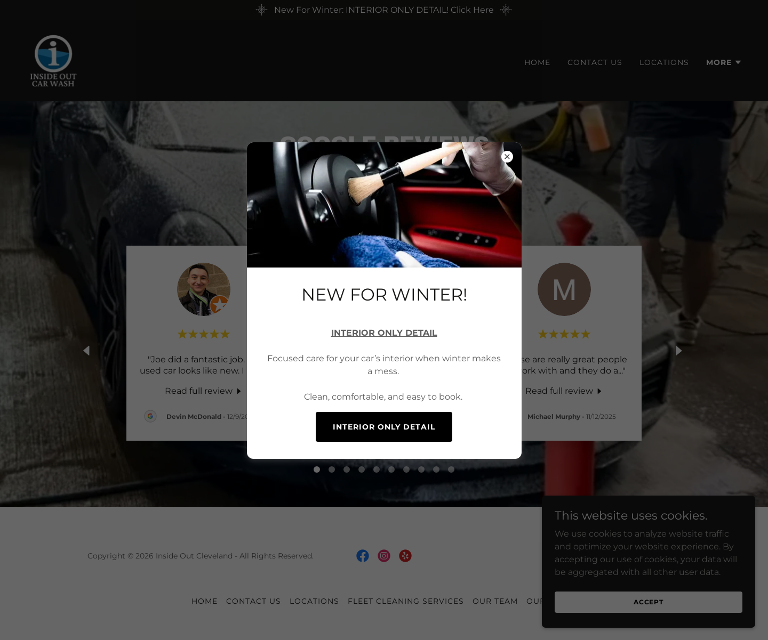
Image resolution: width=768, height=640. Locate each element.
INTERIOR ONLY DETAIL (384, 427)
